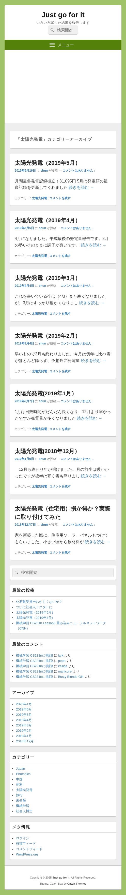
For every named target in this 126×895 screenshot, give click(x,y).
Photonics (23, 774)
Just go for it (63, 15)
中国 (19, 779)
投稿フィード (26, 843)
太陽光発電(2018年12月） (47, 451)
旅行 (19, 795)
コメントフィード (29, 849)
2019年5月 (24, 715)
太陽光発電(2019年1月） (46, 393)
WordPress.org (27, 854)
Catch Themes (76, 883)
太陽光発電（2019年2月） (48, 336)
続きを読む (81, 187)
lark (60, 655)
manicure (64, 671)
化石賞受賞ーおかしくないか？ (39, 602)
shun (44, 170)
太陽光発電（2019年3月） (48, 278)
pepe (61, 661)
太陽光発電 (39, 198)
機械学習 (22, 806)
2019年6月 (24, 709)
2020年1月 (24, 704)
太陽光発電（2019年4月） (48, 220)
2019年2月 (24, 731)
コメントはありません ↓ (78, 170)
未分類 (21, 800)
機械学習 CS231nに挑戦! (34, 655)
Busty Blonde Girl (70, 677)
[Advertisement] (63, 87)
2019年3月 (24, 725)
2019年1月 (24, 736)
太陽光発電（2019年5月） (48, 163)
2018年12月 (25, 741)
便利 (19, 784)
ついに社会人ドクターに (34, 607)
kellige (62, 666)
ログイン (22, 838)
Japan (20, 768)
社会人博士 (24, 811)
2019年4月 (24, 720)
